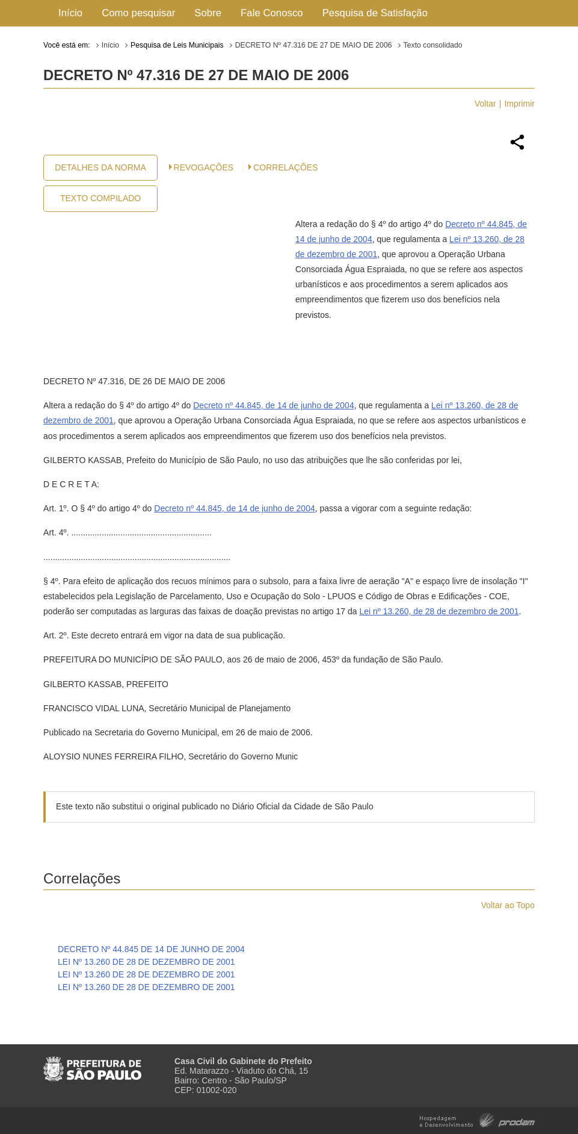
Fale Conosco (272, 13)
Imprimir (519, 103)
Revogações (204, 167)
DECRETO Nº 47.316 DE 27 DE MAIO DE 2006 (313, 45)
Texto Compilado (100, 198)
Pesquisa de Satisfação (375, 13)
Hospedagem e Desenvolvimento (477, 1119)
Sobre (207, 13)
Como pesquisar (138, 13)
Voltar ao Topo (508, 905)
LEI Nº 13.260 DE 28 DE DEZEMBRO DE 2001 (146, 962)
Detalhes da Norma (100, 167)
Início (70, 13)
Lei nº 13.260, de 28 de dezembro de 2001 (438, 611)
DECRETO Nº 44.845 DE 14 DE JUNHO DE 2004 (151, 949)
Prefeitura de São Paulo (92, 1064)
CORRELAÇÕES (285, 167)
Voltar (485, 103)
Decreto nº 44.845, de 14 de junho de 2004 (273, 405)
